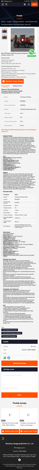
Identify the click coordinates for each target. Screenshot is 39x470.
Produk (9, 21)
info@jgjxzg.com (6, 1)
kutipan (34, 4)
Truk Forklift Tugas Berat (9, 336)
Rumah (3, 21)
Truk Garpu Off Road (18, 21)
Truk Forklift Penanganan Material (12, 333)
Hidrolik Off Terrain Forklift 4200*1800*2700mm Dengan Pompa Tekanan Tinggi (10, 424)
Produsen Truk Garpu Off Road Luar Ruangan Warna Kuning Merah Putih (29, 424)
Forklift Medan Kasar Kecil (10, 330)
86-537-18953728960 (31, 1)
